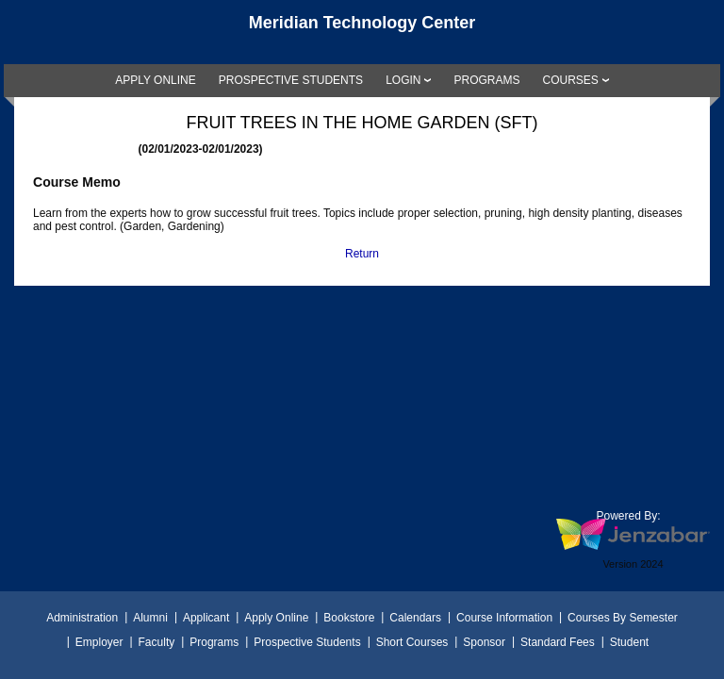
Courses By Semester (623, 617)
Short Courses (412, 642)
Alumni (150, 617)
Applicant (206, 617)
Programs (214, 642)
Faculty (157, 642)
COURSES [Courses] (570, 80)
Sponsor (484, 642)
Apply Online (276, 617)
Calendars (415, 617)
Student (629, 642)
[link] (155, 80)
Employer (99, 642)
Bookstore (348, 617)
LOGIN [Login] (403, 80)
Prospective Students (307, 642)
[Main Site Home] (362, 32)
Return (362, 253)
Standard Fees (557, 642)
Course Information (504, 617)
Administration (82, 617)
